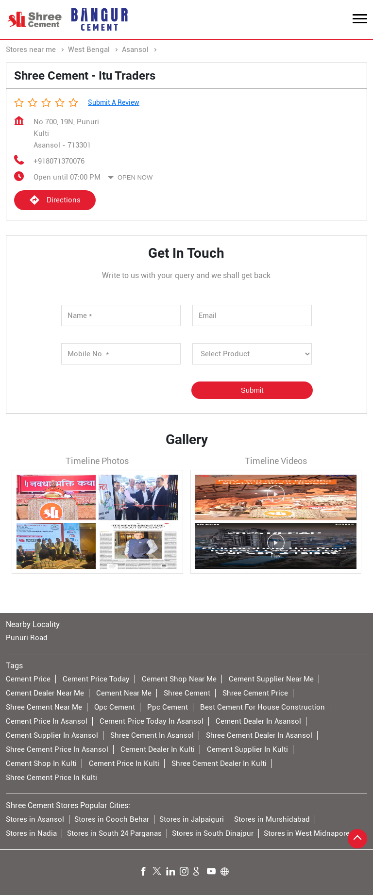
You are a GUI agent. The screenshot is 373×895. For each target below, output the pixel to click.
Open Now (135, 177)
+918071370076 (59, 161)
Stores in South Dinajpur (213, 833)
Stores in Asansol (35, 818)
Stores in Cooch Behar (111, 818)
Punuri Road (27, 637)
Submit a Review (113, 102)
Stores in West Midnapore (307, 833)
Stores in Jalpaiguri (191, 818)
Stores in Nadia (31, 833)
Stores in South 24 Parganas (114, 833)
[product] (251, 354)
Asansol (135, 49)
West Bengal (89, 49)
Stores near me (31, 49)
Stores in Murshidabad (272, 818)
